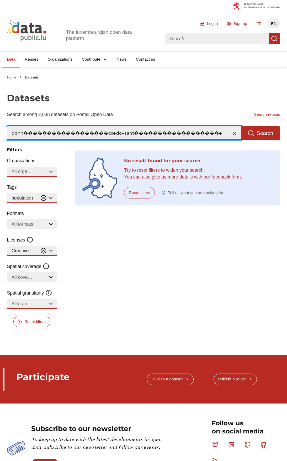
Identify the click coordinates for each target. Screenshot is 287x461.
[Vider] (43, 198)
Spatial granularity (29, 293)
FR (259, 23)
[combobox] (217, 38)
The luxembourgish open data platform (99, 35)
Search (274, 38)
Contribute (91, 59)
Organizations (59, 59)
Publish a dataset (167, 379)
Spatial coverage (28, 266)
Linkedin (232, 444)
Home (12, 77)
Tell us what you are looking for (196, 192)
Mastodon (248, 444)
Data (11, 59)
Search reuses (267, 114)
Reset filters (35, 321)
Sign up (240, 23)
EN (274, 23)
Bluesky (216, 444)
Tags (12, 187)
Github (264, 444)
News (121, 59)
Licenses (20, 240)
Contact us (145, 59)
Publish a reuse (232, 379)
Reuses (31, 59)
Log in (212, 23)
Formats (15, 213)
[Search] (124, 133)
